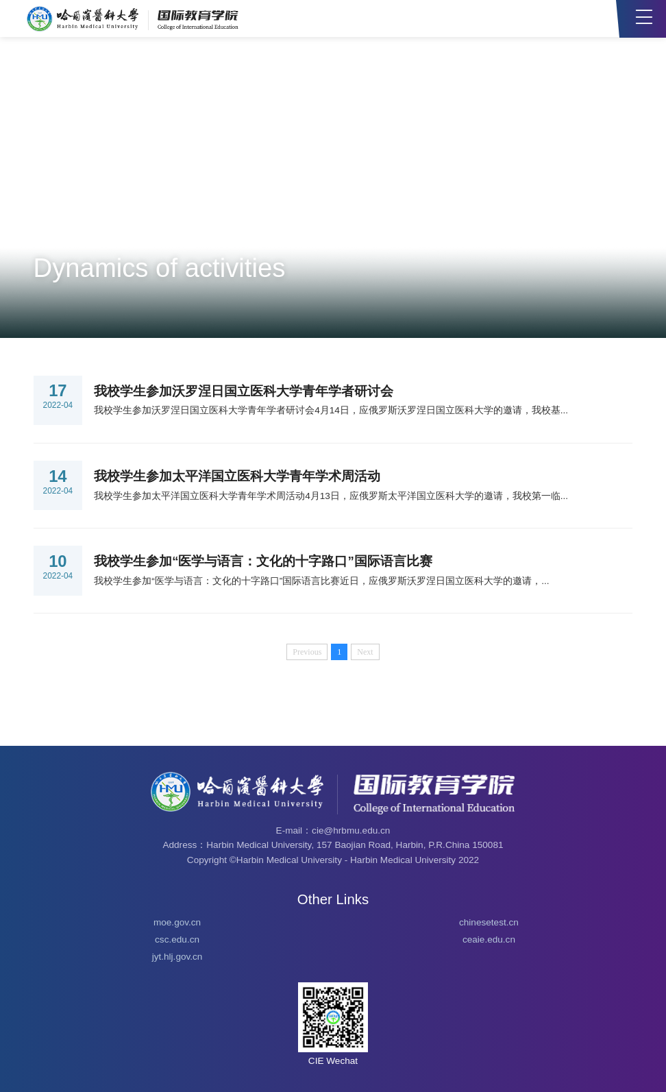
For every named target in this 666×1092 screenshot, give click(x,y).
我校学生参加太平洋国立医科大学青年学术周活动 (237, 476)
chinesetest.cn (489, 922)
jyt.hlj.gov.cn (177, 956)
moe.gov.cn (177, 922)
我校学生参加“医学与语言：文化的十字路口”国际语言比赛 (263, 561)
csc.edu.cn (177, 939)
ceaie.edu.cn (489, 939)
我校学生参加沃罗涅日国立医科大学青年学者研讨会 (243, 391)
